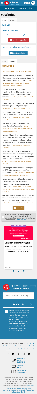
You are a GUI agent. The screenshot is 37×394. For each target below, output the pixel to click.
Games (12, 8)
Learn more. (30, 385)
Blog (5, 8)
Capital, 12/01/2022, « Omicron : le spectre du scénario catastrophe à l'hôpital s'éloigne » (17, 83)
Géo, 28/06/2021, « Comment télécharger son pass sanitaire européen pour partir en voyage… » (18, 189)
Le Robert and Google (19, 392)
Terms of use (30, 390)
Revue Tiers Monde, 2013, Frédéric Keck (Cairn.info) (19, 203)
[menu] (2, 3)
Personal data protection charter (16, 388)
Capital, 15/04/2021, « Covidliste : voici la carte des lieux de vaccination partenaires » (17, 128)
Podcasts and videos (26, 8)
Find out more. (21, 220)
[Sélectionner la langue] (27, 3)
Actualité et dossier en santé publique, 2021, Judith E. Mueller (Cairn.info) (17, 161)
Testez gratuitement (23, 251)
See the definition (19, 53)
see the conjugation (20, 40)
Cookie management (18, 390)
